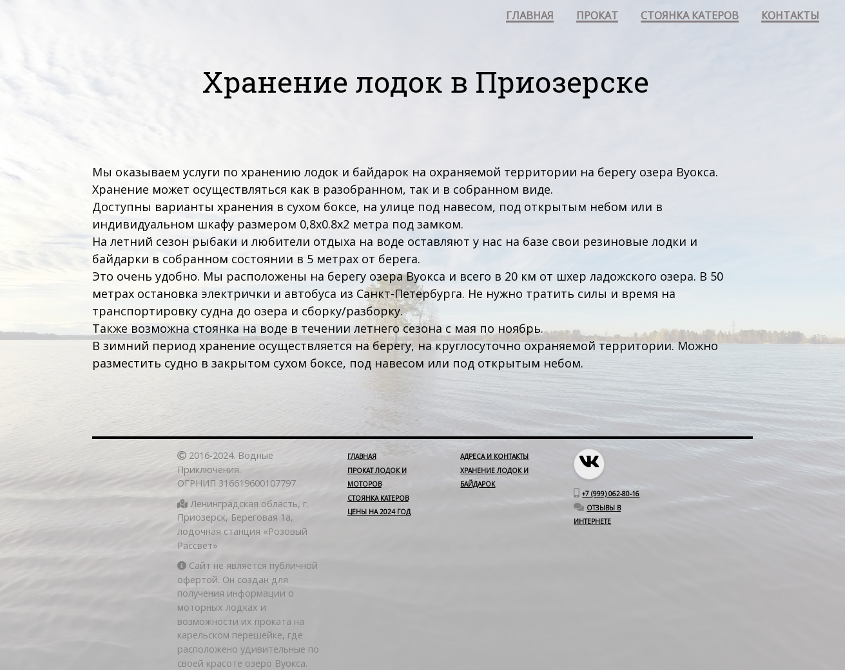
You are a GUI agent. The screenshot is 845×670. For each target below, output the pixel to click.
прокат (597, 16)
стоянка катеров (690, 16)
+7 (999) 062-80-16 (610, 493)
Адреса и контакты (494, 456)
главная (530, 16)
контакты (790, 16)
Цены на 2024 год (379, 511)
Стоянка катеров (378, 498)
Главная (361, 456)
